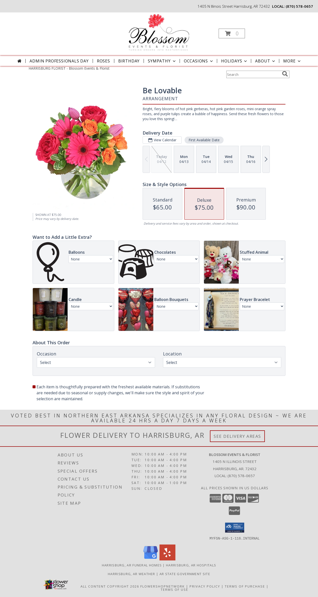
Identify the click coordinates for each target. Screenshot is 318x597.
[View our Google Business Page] (151, 558)
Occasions (199, 61)
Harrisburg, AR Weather (131, 573)
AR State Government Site (184, 573)
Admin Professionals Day (59, 61)
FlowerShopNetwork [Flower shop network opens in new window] (162, 586)
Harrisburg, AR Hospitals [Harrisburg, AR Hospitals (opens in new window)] (191, 565)
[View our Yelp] (167, 558)
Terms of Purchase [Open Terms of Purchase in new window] (245, 586)
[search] (285, 74)
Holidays (234, 61)
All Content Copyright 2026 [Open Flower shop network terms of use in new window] (109, 586)
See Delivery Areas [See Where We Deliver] (237, 436)
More (292, 61)
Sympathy (162, 61)
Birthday (129, 61)
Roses (103, 61)
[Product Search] (253, 74)
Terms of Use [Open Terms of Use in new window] (174, 589)
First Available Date (204, 140)
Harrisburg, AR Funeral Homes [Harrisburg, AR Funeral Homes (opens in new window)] (132, 565)
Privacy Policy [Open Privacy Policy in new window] (205, 586)
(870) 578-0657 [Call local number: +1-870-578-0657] (299, 6)
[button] (232, 33)
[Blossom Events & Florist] (158, 32)
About (265, 61)
